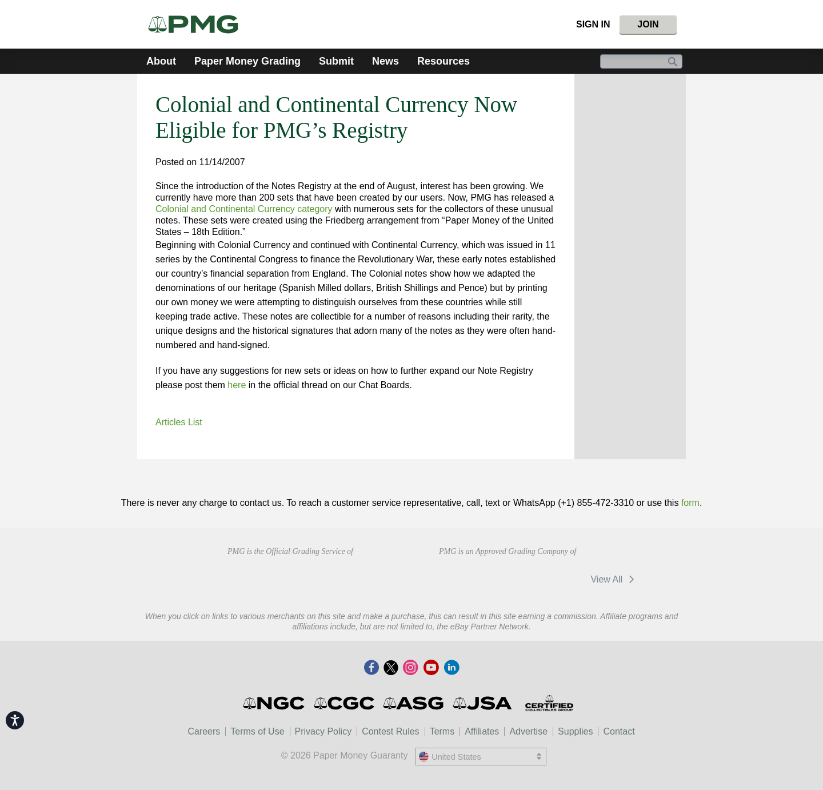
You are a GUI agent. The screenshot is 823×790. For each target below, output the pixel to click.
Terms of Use (257, 731)
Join (647, 24)
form (690, 503)
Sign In (593, 24)
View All (614, 579)
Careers (203, 731)
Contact (618, 731)
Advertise (528, 731)
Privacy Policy (323, 731)
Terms (442, 731)
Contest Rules (391, 731)
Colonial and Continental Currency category (244, 209)
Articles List (178, 422)
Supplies (575, 731)
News (385, 61)
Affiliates (482, 731)
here (236, 385)
